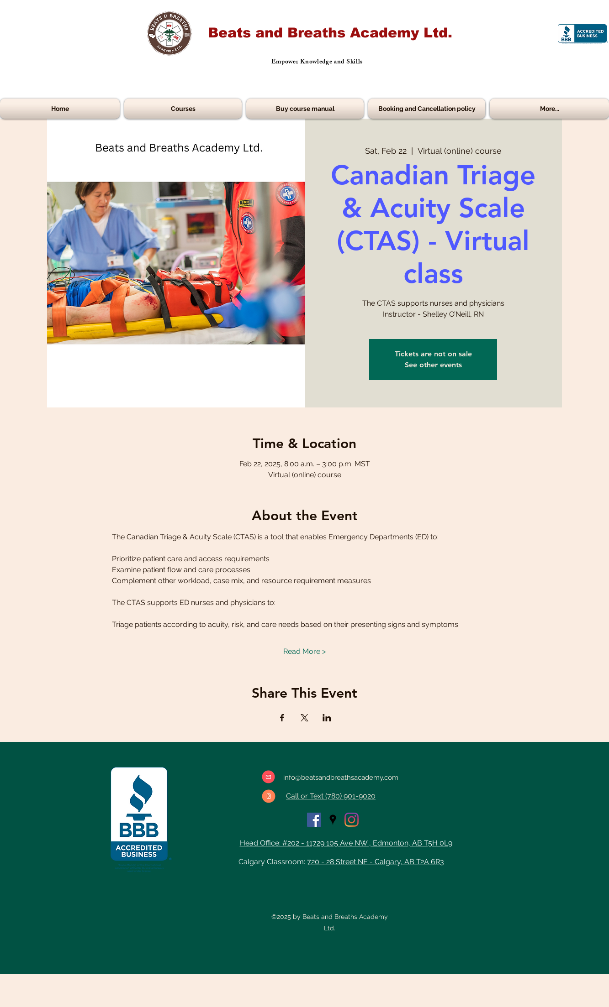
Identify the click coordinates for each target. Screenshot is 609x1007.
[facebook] (314, 820)
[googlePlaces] (333, 820)
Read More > (304, 651)
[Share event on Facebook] (282, 717)
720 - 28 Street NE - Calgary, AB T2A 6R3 (375, 861)
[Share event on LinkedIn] (327, 717)
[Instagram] (351, 820)
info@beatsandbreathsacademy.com (340, 777)
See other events (433, 364)
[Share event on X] (304, 717)
